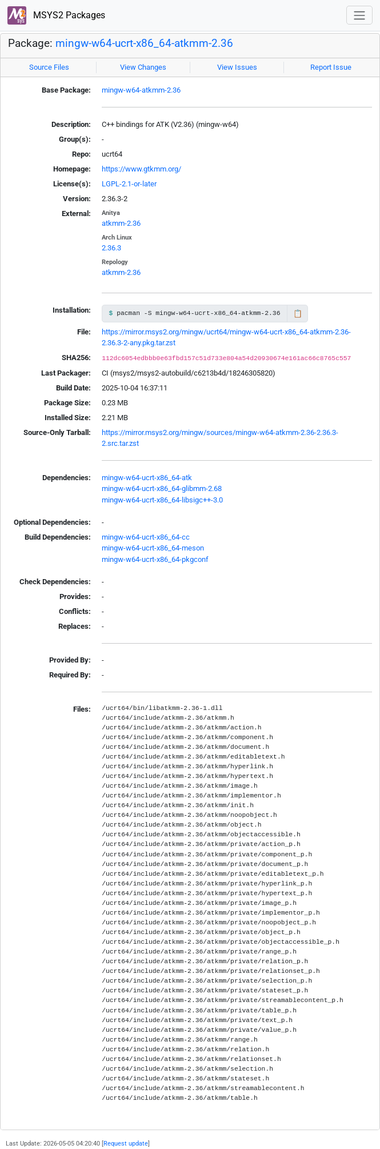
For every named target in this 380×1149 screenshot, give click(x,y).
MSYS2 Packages (56, 15)
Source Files (49, 67)
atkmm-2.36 (121, 223)
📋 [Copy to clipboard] (297, 313)
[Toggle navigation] (359, 15)
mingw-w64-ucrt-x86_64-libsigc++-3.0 (162, 500)
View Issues (237, 67)
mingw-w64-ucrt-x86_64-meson (153, 548)
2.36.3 (111, 248)
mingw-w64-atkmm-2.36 (141, 90)
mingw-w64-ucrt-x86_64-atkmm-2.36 (144, 43)
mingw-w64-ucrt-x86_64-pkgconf (155, 559)
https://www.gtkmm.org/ (141, 169)
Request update (125, 1143)
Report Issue (330, 67)
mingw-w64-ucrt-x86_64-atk (147, 477)
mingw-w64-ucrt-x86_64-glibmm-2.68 (162, 488)
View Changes (143, 67)
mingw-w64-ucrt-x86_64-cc (146, 537)
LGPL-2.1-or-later (129, 183)
